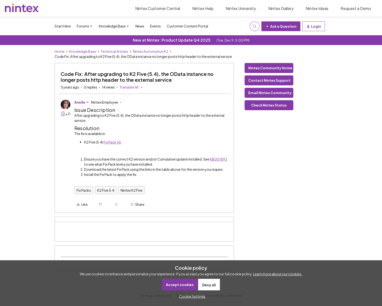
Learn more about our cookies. (277, 274)
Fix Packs (83, 190)
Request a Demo (356, 8)
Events (155, 26)
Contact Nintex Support (269, 80)
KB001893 (218, 159)
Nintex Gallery (281, 8)
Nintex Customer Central (157, 8)
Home (60, 51)
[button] (280, 26)
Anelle (79, 102)
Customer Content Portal (187, 26)
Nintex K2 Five (132, 190)
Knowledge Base (82, 51)
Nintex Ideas (317, 8)
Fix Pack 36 (112, 142)
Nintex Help (202, 8)
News (139, 26)
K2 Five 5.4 (105, 190)
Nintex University (241, 8)
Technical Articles (114, 51)
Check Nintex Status (269, 105)
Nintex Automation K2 (150, 51)
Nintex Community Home (270, 68)
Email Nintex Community (270, 92)
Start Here (63, 26)
